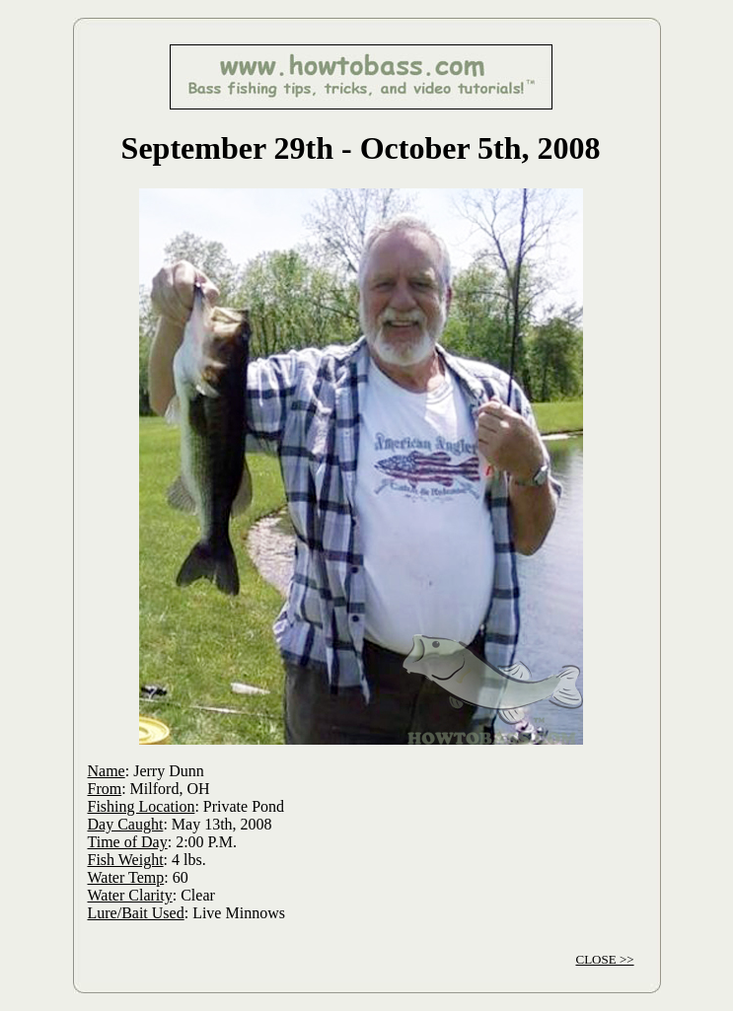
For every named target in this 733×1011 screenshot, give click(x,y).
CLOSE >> (604, 959)
